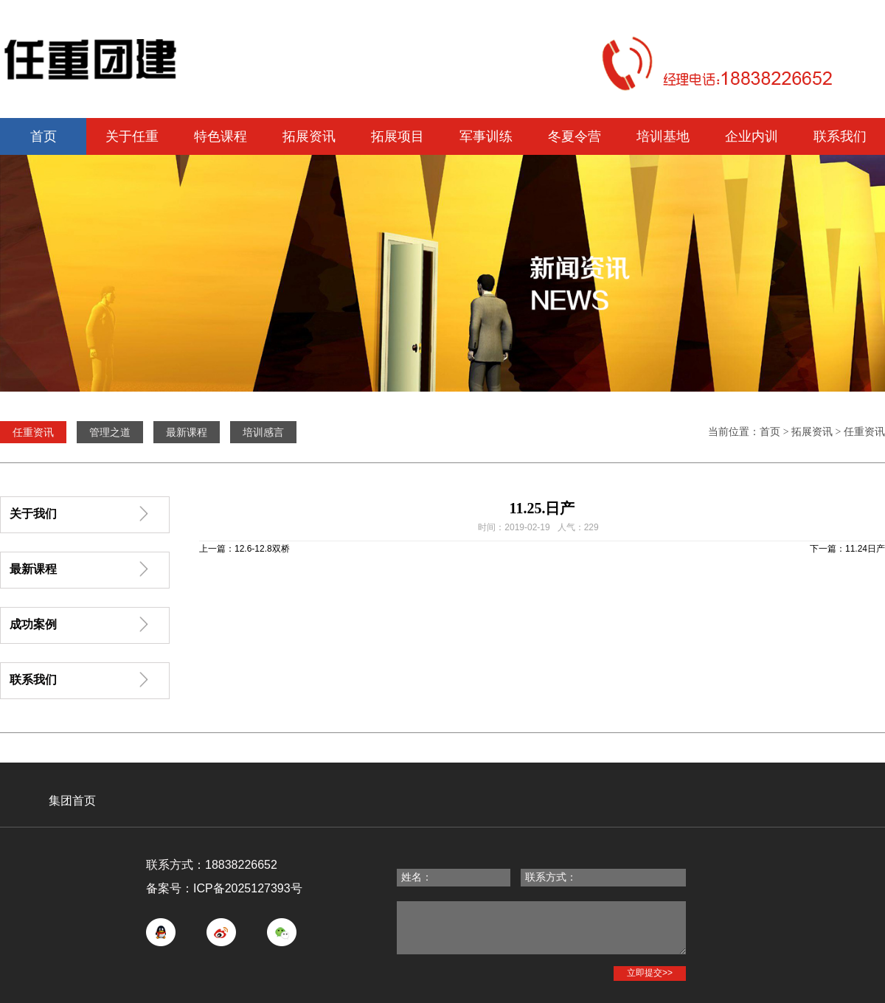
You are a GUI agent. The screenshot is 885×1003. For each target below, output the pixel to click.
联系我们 (840, 136)
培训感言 (263, 432)
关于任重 (132, 136)
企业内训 (751, 136)
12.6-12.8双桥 (262, 549)
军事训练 (486, 136)
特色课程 (220, 136)
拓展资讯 (309, 136)
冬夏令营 (574, 136)
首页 (43, 136)
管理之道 (110, 432)
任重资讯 (864, 431)
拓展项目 (397, 136)
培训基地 (663, 136)
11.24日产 (865, 549)
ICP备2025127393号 (247, 888)
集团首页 (72, 800)
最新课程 (186, 432)
